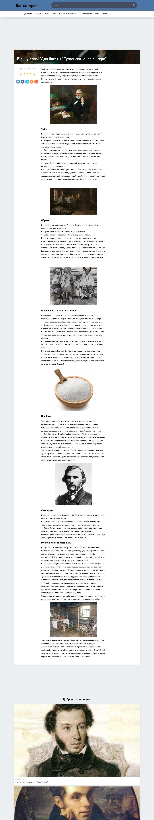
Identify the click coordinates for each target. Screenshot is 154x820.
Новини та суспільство (68, 14)
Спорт (104, 14)
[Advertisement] (77, 35)
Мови (54, 14)
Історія (38, 14)
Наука (46, 14)
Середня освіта (26, 14)
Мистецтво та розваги (90, 14)
